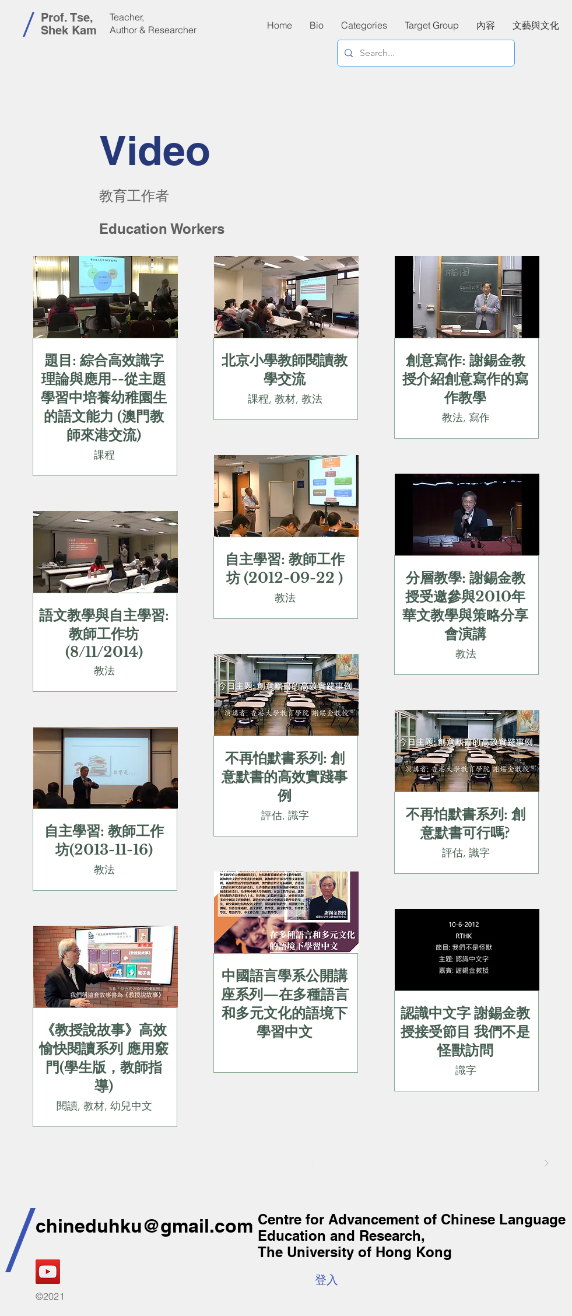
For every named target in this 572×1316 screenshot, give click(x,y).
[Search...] (425, 53)
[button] (486, 25)
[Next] (546, 1163)
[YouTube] (48, 1271)
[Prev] (313, 1163)
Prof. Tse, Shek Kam (69, 23)
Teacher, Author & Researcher (153, 23)
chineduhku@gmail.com (144, 1225)
